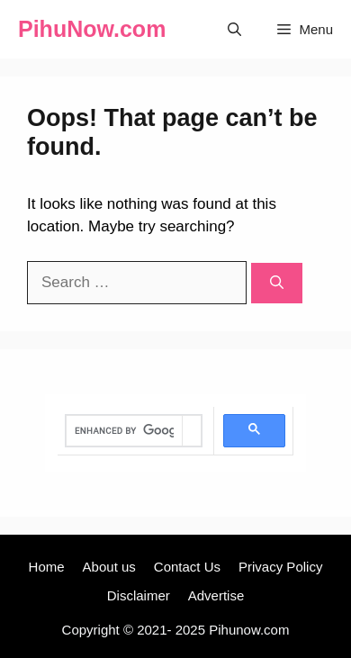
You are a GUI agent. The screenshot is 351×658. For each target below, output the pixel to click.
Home (47, 566)
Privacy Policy (280, 566)
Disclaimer (138, 595)
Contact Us (187, 566)
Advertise (216, 595)
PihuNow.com (92, 28)
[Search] (276, 283)
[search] (124, 431)
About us (109, 566)
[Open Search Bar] (234, 29)
